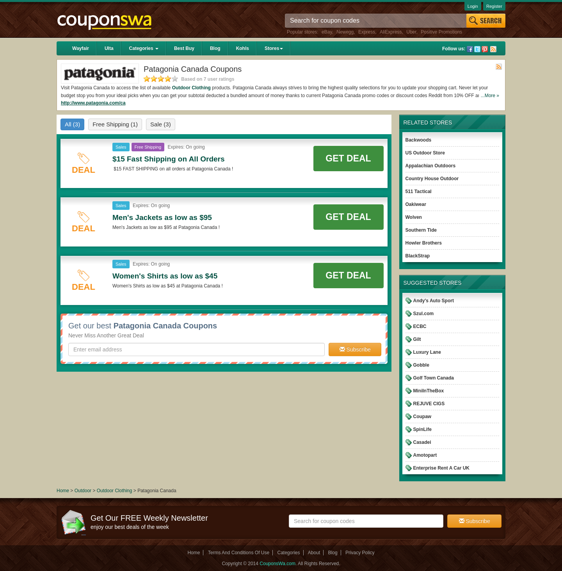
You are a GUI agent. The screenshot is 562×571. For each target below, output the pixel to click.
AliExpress (391, 32)
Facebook (470, 49)
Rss (493, 49)
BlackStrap (417, 256)
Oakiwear (415, 204)
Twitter (477, 49)
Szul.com (423, 313)
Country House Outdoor (432, 178)
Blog (215, 48)
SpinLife (422, 429)
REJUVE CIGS (429, 403)
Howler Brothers (423, 243)
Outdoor (83, 490)
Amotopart (425, 455)
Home (63, 490)
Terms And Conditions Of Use (238, 552)
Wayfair (80, 48)
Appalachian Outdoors (430, 165)
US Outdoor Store (425, 153)
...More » (490, 95)
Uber (411, 32)
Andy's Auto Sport (433, 300)
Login (473, 6)
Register (494, 6)
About (314, 552)
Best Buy (184, 48)
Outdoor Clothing (191, 87)
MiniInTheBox (428, 391)
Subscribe (355, 349)
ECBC (420, 326)
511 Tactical (418, 191)
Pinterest (485, 49)
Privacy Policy (360, 552)
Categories (143, 48)
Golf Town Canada (433, 378)
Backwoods (418, 140)
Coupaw (422, 416)
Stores (274, 48)
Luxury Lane (427, 352)
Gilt (417, 339)
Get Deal (348, 158)
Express (366, 32)
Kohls (242, 48)
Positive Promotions (441, 32)
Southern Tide (421, 230)
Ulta (109, 48)
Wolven (413, 217)
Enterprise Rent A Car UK (441, 468)
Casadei (422, 442)
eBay (327, 32)
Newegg (345, 32)
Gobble (421, 365)
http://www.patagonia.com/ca (93, 103)
